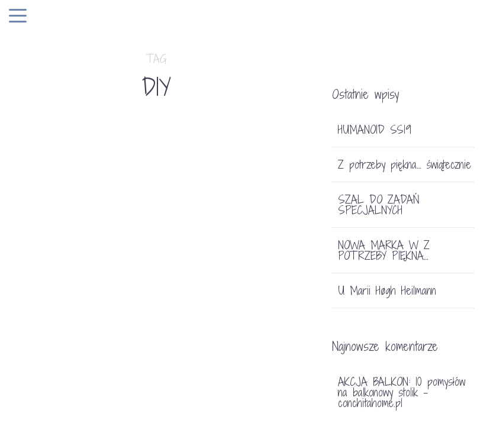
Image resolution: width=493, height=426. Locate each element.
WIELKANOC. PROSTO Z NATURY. (217, 316)
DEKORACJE (212, 255)
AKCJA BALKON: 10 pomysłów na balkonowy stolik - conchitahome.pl (401, 392)
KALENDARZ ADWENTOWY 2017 (66, 297)
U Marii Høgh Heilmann (387, 290)
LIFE (276, 255)
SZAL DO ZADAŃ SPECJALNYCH (379, 205)
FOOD (251, 255)
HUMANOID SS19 (374, 129)
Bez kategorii (55, 255)
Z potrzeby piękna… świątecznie (404, 164)
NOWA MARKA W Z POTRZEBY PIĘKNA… (384, 250)
